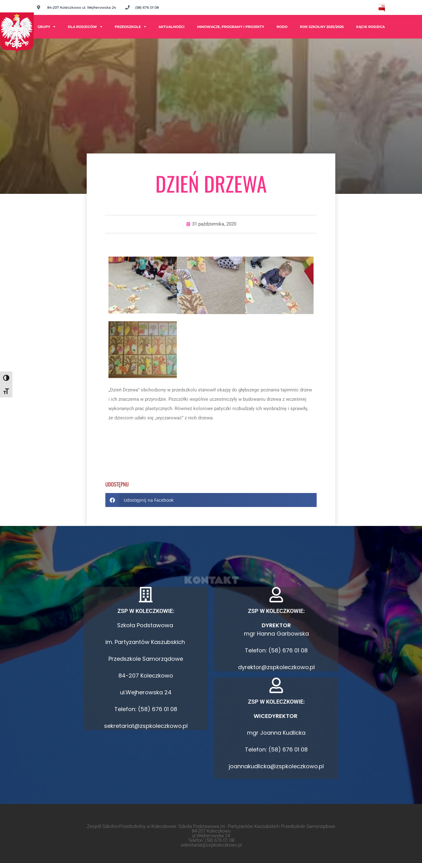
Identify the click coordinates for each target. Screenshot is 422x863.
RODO (282, 27)
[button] (211, 500)
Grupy (46, 26)
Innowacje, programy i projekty (230, 27)
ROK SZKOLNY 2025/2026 (322, 27)
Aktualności (171, 27)
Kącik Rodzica (370, 27)
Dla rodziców (85, 26)
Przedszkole (130, 26)
